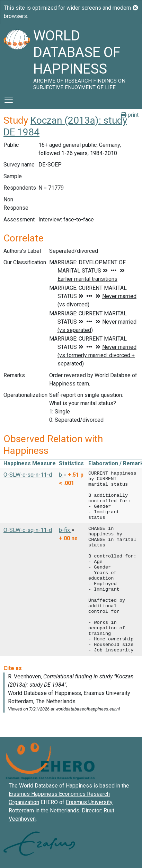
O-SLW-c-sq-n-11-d (27, 474)
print (130, 115)
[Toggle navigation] (8, 99)
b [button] (61, 474)
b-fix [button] (65, 530)
